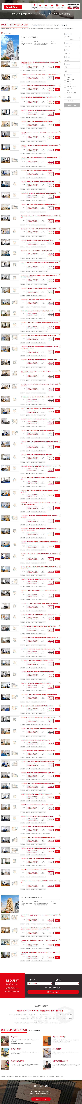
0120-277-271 (74, 8)
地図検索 (46, 7)
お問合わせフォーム (41, 1099)
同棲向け (69, 82)
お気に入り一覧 (74, 4)
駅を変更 (72, 39)
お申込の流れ (57, 7)
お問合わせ (63, 7)
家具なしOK (69, 88)
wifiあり (68, 95)
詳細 (57, 67)
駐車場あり (69, 97)
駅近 (68, 90)
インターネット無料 (71, 92)
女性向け (69, 77)
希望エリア (31, 980)
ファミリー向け (70, 79)
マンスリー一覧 (34, 8)
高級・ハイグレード (71, 86)
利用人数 (58, 980)
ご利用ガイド (51, 7)
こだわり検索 (40, 7)
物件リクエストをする (53, 992)
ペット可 (69, 84)
